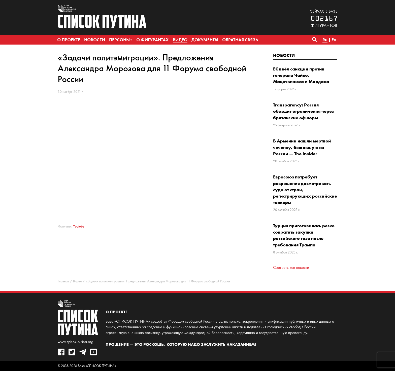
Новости (284, 55)
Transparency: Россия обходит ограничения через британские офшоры (303, 111)
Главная (63, 281)
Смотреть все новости (291, 267)
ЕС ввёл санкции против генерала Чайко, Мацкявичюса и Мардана (301, 75)
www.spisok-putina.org (75, 341)
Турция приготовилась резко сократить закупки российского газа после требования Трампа (304, 235)
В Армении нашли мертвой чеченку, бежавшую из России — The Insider (302, 147)
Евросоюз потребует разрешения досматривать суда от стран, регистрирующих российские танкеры (305, 189)
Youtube (78, 226)
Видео (77, 281)
